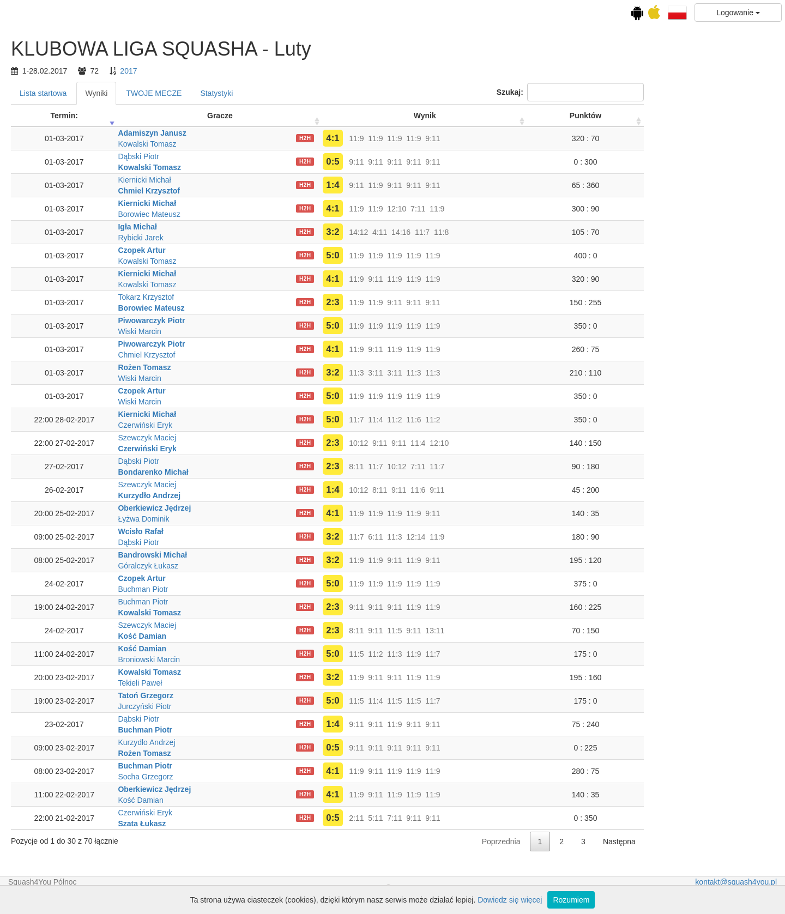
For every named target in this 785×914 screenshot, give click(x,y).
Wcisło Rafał (270, 531)
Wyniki (226, 93)
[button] (677, 12)
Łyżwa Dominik (273, 518)
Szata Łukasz (272, 823)
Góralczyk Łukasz (278, 565)
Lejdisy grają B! (67, 405)
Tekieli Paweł (270, 683)
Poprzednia (631, 841)
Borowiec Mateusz (279, 214)
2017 (258, 70)
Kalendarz (67, 112)
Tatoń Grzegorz (276, 695)
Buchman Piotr (273, 589)
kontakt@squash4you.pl (736, 881)
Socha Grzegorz (275, 776)
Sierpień (67, 256)
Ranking (96, 324)
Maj (67, 223)
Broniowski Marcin (279, 659)
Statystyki (346, 93)
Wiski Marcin (269, 331)
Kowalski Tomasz (277, 144)
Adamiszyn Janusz (282, 133)
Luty (67, 190)
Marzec (67, 201)
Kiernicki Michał (274, 179)
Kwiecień (67, 212)
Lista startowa (172, 93)
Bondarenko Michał (283, 472)
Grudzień (68, 299)
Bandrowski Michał (282, 554)
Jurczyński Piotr (274, 706)
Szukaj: (700, 92)
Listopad (68, 289)
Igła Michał (267, 226)
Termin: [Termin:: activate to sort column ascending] (194, 115)
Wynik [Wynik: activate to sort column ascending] (555, 115)
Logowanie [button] (738, 12)
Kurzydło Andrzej (279, 495)
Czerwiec (67, 234)
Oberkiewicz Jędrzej (284, 508)
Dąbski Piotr (268, 156)
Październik (68, 278)
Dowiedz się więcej (510, 899)
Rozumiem (571, 899)
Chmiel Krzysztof (279, 190)
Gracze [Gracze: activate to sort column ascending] (350, 115)
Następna (749, 841)
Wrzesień (67, 267)
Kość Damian (272, 636)
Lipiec (67, 245)
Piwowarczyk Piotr (281, 320)
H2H (434, 138)
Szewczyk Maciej (277, 437)
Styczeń (68, 179)
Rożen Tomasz (274, 367)
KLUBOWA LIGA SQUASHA (67, 150)
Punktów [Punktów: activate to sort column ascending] (715, 115)
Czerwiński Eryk (275, 425)
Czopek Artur (271, 250)
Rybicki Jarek (270, 237)
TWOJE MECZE (284, 93)
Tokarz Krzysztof (276, 297)
